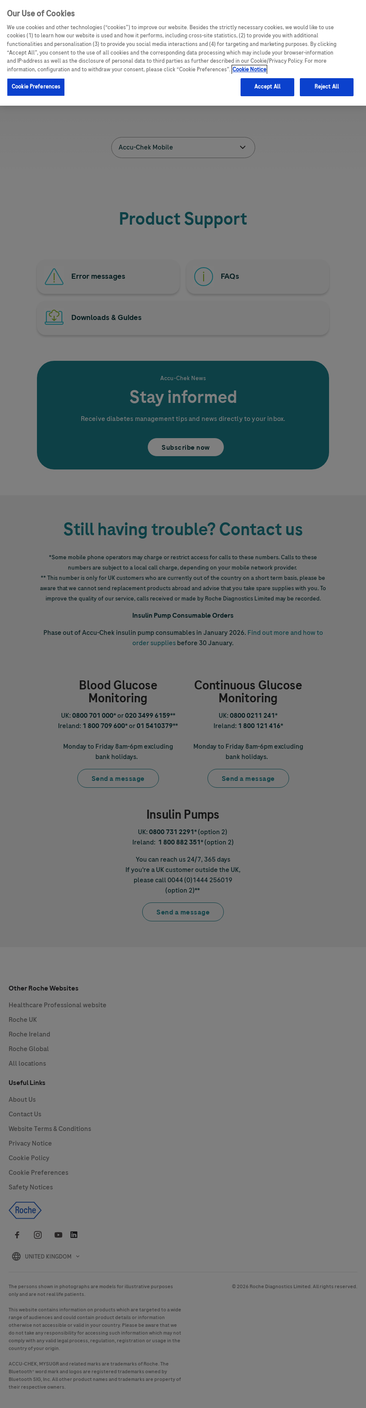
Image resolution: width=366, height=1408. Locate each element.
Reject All (326, 87)
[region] (183, 53)
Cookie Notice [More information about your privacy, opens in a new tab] (249, 69)
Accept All (267, 87)
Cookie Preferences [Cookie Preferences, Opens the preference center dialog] (36, 87)
